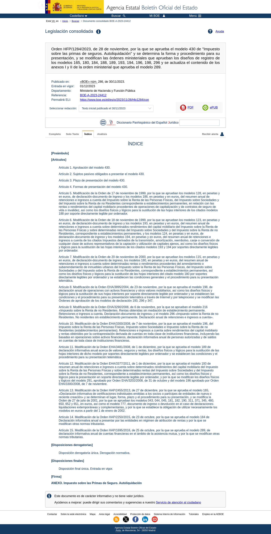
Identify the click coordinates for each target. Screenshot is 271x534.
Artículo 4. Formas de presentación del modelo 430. (93, 186)
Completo (55, 134)
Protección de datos (140, 514)
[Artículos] (58, 159)
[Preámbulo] (60, 153)
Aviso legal (104, 514)
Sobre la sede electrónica (73, 514)
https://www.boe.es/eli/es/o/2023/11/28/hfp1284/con (114, 99)
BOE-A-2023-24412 (93, 95)
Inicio (65, 21)
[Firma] (56, 476)
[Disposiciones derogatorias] (72, 445)
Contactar (52, 514)
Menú (195, 15)
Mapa (92, 514)
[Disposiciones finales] (67, 460)
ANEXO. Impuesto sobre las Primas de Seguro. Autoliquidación (96, 483)
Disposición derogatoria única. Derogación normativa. (94, 452)
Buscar (75, 21)
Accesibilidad (120, 514)
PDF (191, 107)
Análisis (102, 134)
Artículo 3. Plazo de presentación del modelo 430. (92, 180)
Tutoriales (194, 514)
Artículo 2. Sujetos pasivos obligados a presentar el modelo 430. (102, 174)
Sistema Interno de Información (169, 514)
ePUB (214, 107)
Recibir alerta (213, 134)
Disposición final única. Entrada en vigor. (86, 468)
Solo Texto (72, 134)
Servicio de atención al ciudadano (178, 502)
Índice (88, 134)
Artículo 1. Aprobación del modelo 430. (84, 167)
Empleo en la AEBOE (213, 514)
